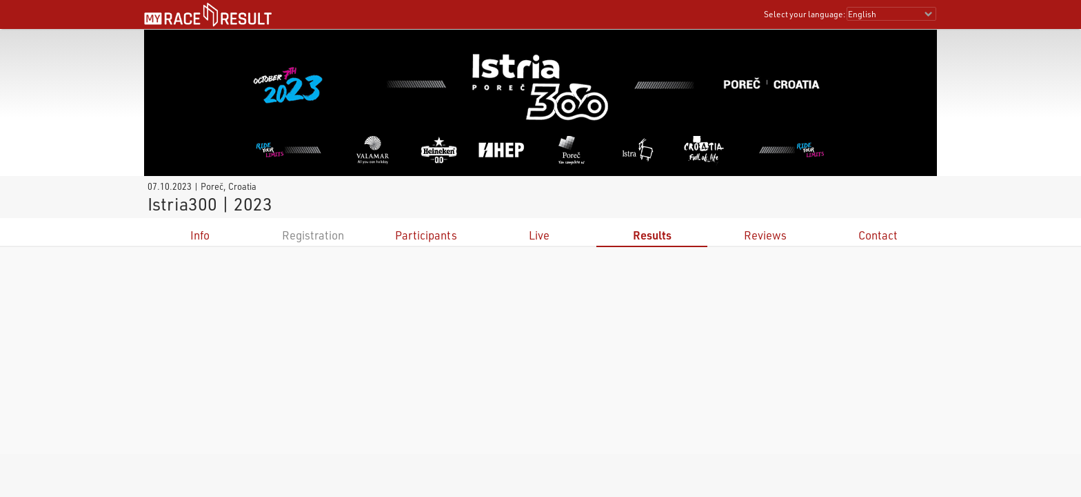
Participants (426, 235)
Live (539, 235)
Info (200, 235)
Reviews (765, 235)
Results (652, 235)
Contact (878, 235)
